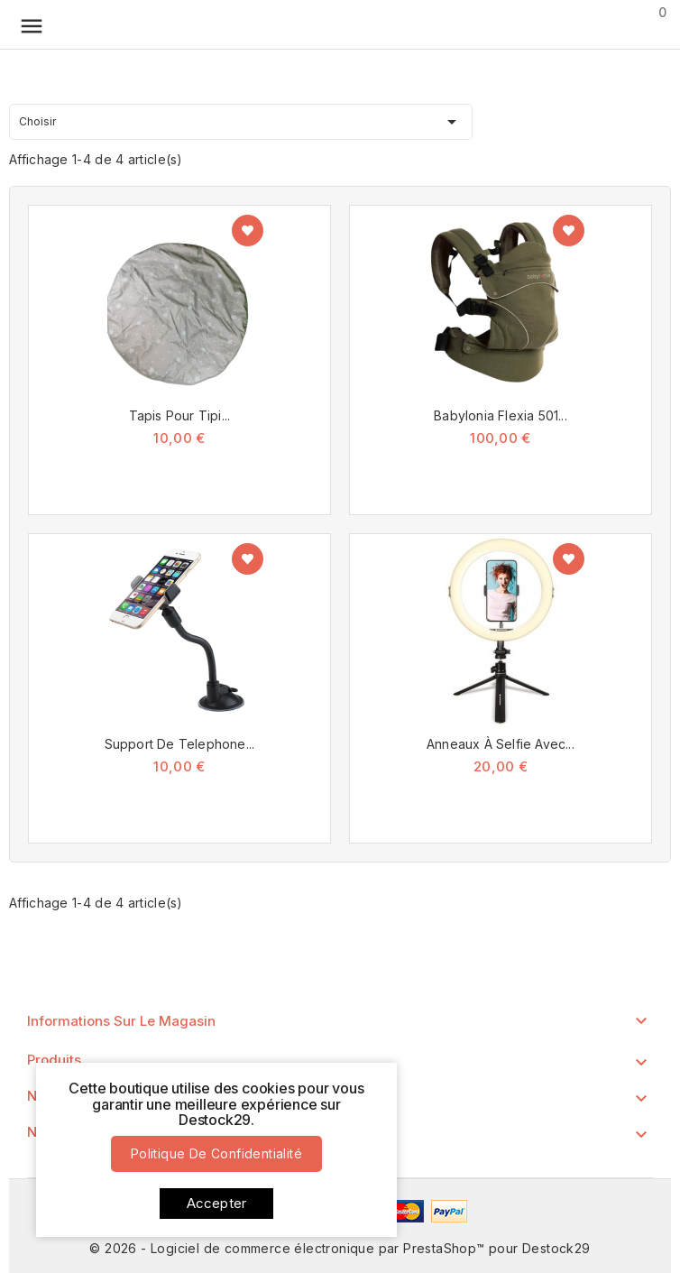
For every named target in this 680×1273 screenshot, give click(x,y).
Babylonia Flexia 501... (500, 415)
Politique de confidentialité (216, 1153)
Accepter (217, 1203)
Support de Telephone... (180, 744)
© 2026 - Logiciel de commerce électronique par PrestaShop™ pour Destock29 (339, 1248)
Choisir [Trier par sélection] (241, 119)
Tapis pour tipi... (180, 415)
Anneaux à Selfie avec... (500, 744)
